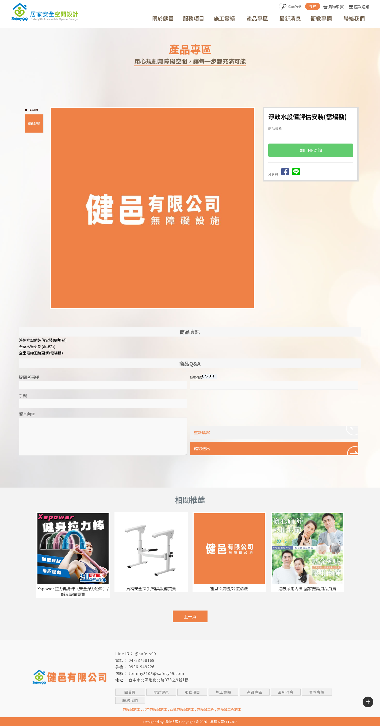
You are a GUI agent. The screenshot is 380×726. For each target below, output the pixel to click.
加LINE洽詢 (311, 150)
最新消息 (285, 692)
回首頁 (130, 692)
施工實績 (223, 692)
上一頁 (190, 616)
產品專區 (254, 692)
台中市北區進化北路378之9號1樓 (159, 679)
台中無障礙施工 (155, 709)
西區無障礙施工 (182, 709)
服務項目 (192, 692)
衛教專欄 (316, 692)
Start (154, 312)
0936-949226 (142, 666)
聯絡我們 (129, 700)
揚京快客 (171, 721)
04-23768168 (142, 660)
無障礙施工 (131, 709)
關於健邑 (161, 692)
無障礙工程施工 (229, 709)
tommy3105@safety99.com (156, 673)
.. (208, 721)
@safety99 (145, 653)
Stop (159, 312)
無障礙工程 (205, 709)
